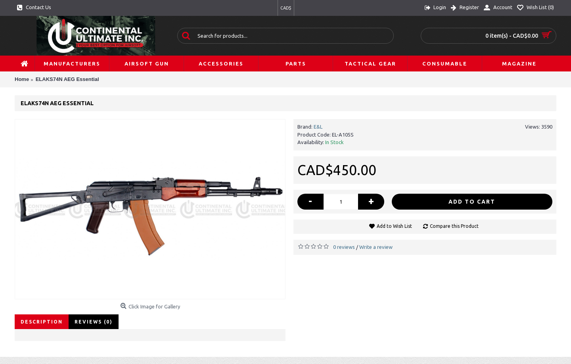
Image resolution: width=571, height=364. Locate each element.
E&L (318, 126)
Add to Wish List (394, 226)
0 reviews (344, 247)
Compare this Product (454, 226)
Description (42, 321)
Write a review (376, 247)
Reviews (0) (94, 321)
